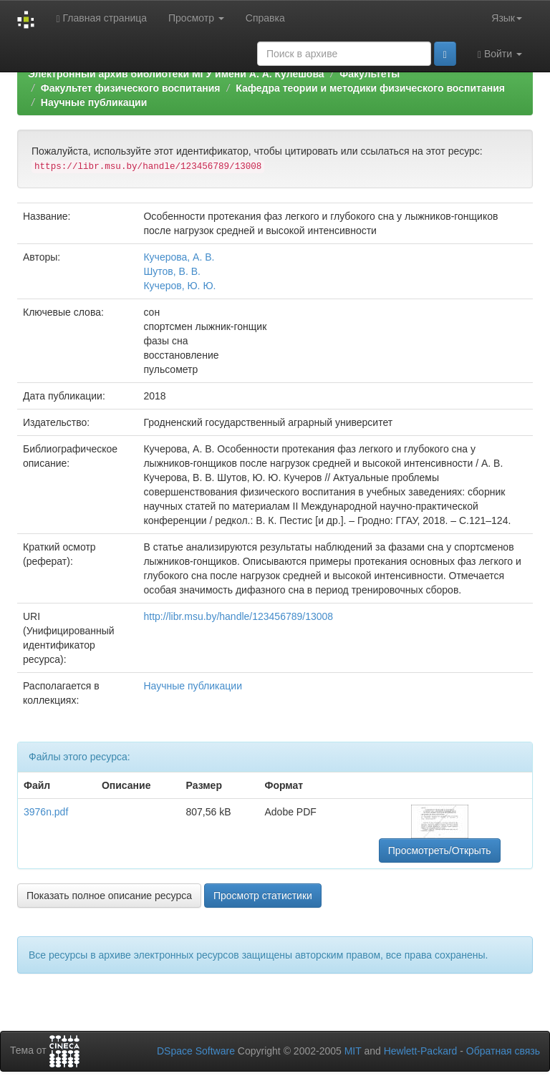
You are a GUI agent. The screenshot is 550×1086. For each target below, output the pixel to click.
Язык (506, 18)
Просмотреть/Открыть (439, 850)
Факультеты (369, 73)
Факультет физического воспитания (131, 88)
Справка (265, 18)
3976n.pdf (46, 812)
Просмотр (196, 18)
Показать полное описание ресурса (109, 895)
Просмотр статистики (262, 895)
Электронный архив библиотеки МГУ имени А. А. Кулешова (176, 73)
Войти (500, 54)
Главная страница (101, 18)
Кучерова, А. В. (178, 257)
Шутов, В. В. (171, 271)
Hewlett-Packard (421, 1051)
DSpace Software (196, 1051)
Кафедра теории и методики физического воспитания (370, 88)
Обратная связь (503, 1051)
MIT (353, 1051)
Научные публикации (94, 102)
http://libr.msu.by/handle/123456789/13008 (238, 616)
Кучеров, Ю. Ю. (179, 285)
